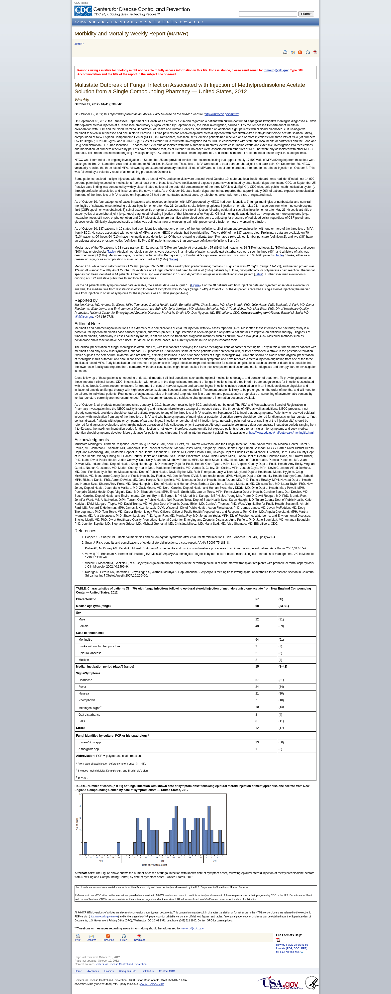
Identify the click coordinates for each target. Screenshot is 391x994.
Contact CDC (167, 971)
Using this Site (127, 971)
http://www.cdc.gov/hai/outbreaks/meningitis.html (281, 432)
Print (78, 940)
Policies (109, 971)
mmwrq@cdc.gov (276, 70)
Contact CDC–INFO (152, 984)
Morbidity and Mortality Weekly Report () (132, 33)
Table (111, 251)
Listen (123, 940)
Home (78, 971)
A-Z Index (93, 971)
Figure (195, 285)
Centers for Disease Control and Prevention (121, 964)
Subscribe (108, 940)
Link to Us (148, 971)
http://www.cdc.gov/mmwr (104, 916)
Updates (91, 940)
